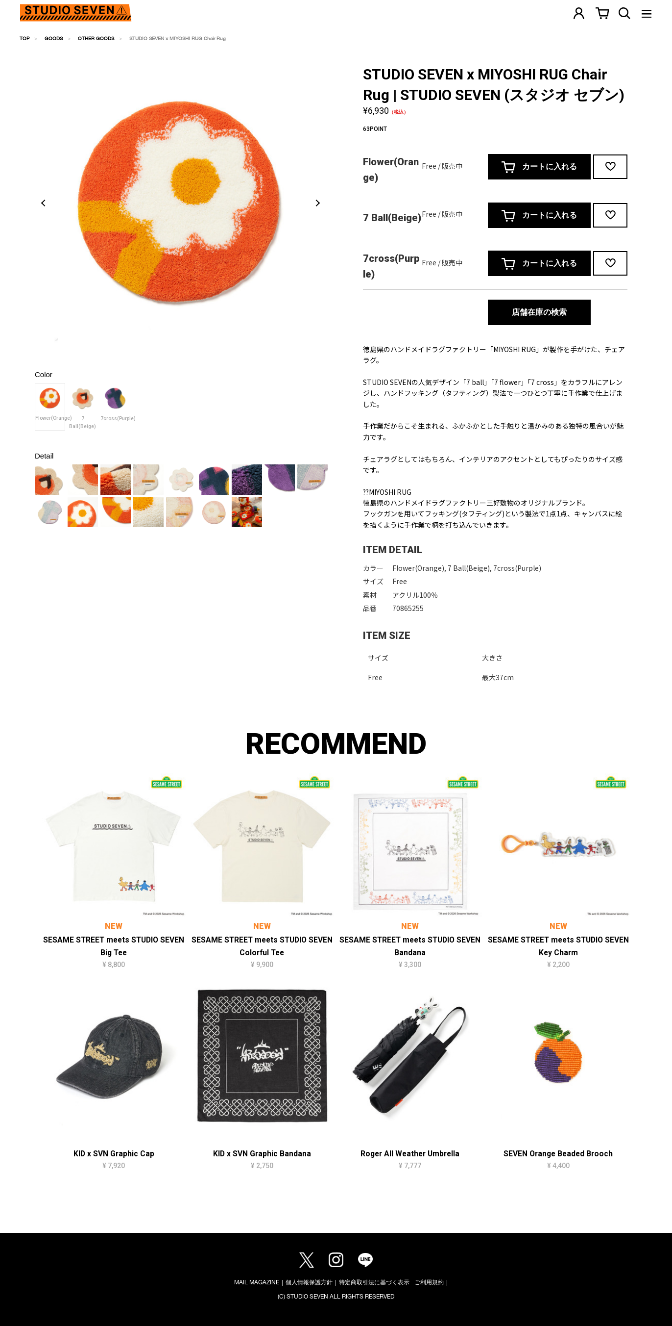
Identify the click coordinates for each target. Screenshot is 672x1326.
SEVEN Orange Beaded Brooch (558, 1153)
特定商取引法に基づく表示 (374, 1282)
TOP (24, 38)
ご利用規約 (429, 1282)
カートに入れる (539, 167)
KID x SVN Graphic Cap (113, 1153)
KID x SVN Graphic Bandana (262, 1153)
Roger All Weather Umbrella (409, 1153)
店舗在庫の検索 (539, 312)
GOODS (54, 38)
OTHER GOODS (96, 38)
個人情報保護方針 (309, 1282)
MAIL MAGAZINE (256, 1282)
